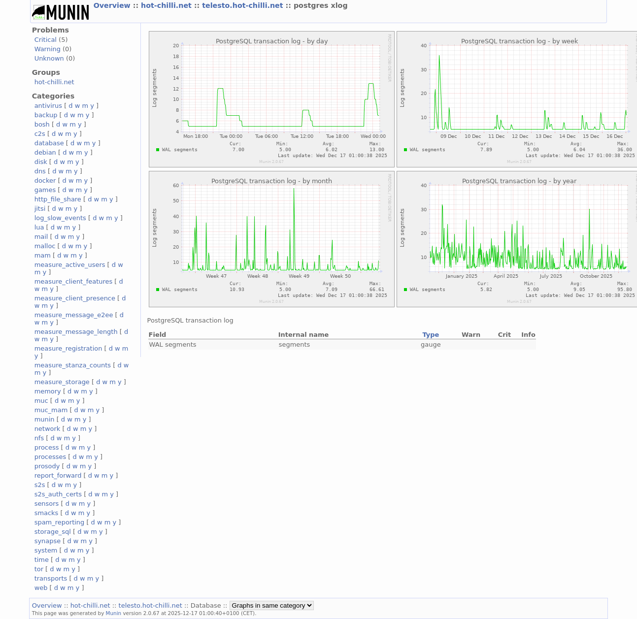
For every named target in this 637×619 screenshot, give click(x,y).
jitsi (40, 208)
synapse (47, 541)
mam (42, 255)
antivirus (48, 105)
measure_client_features (73, 281)
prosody (47, 466)
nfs (39, 438)
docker (45, 180)
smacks (46, 513)
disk (40, 161)
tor (38, 569)
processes (50, 456)
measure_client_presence (74, 298)
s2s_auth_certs (58, 494)
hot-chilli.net (167, 5)
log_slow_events (60, 218)
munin (44, 419)
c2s (39, 133)
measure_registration (68, 348)
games (45, 190)
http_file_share (57, 199)
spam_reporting (59, 522)
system (46, 550)
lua (39, 227)
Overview (113, 5)
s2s (39, 485)
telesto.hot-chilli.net (243, 5)
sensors (46, 503)
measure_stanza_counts (72, 365)
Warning (47, 49)
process (46, 447)
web (41, 587)
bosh (42, 124)
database (49, 143)
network (47, 428)
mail (41, 236)
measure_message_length (76, 331)
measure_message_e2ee (73, 315)
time (41, 559)
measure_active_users (69, 264)
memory (47, 391)
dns (40, 171)
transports (50, 578)
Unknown (49, 58)
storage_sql (52, 531)
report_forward (58, 475)
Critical (45, 39)
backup (46, 115)
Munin (114, 613)
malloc (45, 246)
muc (41, 400)
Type (430, 334)
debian (45, 152)
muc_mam (51, 410)
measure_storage (62, 382)
